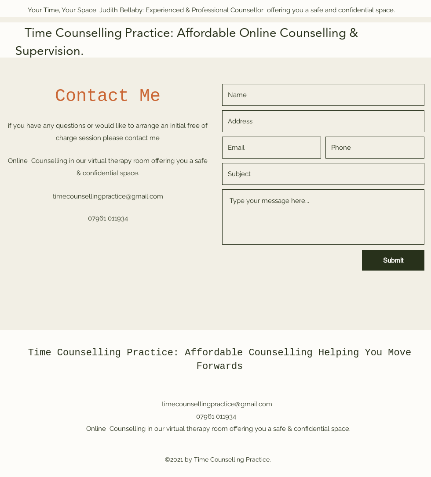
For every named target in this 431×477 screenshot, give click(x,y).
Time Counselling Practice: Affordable (135, 352)
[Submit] (393, 260)
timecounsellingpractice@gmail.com (108, 196)
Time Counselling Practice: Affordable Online (147, 32)
